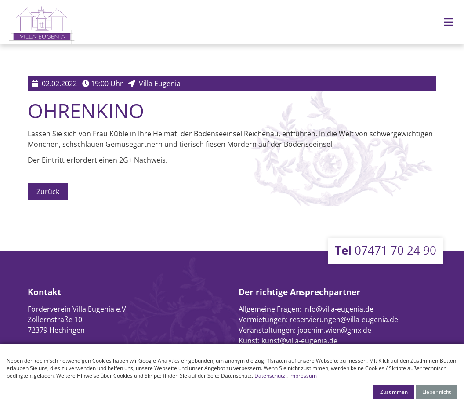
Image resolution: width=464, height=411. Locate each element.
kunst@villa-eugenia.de (299, 341)
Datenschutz (269, 375)
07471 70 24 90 (385, 250)
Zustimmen (394, 392)
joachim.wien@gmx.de (334, 330)
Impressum (303, 375)
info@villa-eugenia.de (338, 309)
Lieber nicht (436, 392)
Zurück (47, 191)
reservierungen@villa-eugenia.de (344, 319)
